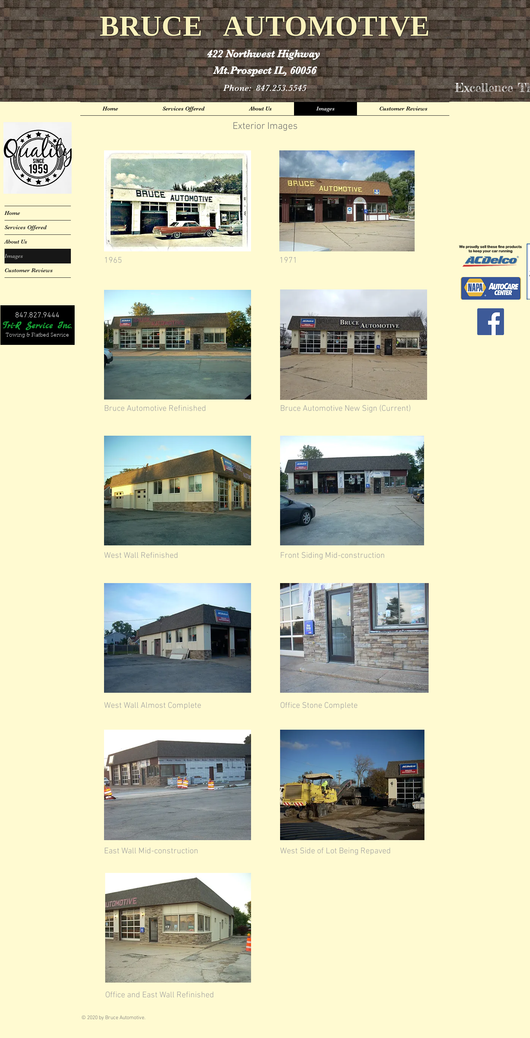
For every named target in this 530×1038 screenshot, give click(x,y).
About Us (16, 241)
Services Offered (26, 227)
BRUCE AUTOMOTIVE (265, 25)
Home (12, 213)
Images (14, 256)
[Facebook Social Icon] (490, 321)
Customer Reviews (29, 270)
